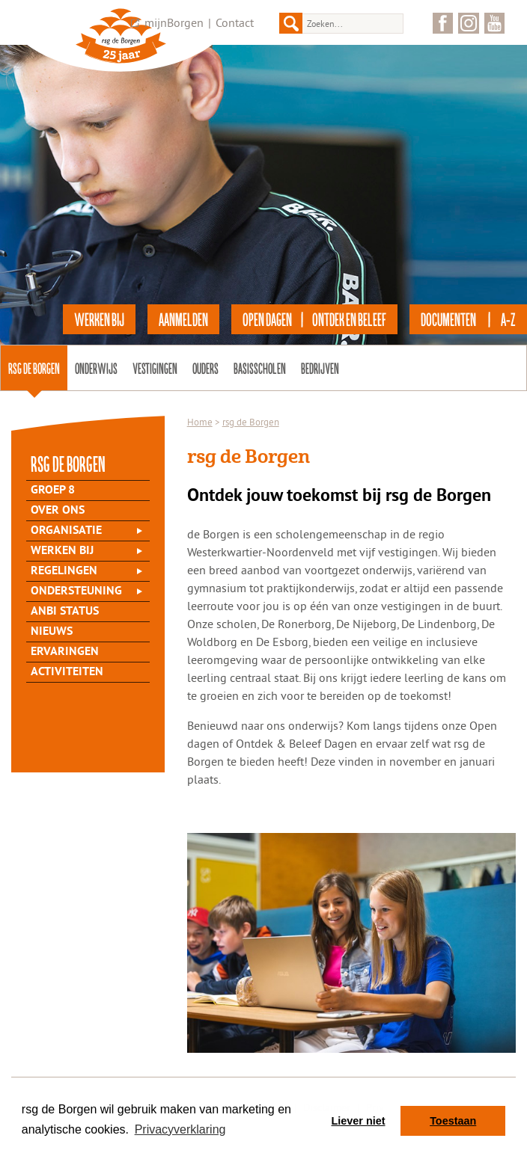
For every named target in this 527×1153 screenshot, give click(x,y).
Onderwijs (96, 368)
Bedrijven (320, 368)
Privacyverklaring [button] (180, 1129)
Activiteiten (67, 672)
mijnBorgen (174, 22)
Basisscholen (260, 368)
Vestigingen (154, 368)
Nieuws (52, 631)
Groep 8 (53, 490)
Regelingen (64, 571)
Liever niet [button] (359, 1121)
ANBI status (65, 611)
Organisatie (66, 530)
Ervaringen (65, 652)
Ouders (205, 368)
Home (200, 422)
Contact (235, 22)
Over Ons (58, 510)
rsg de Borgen (34, 368)
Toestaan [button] (453, 1121)
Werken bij (62, 551)
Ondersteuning (76, 591)
